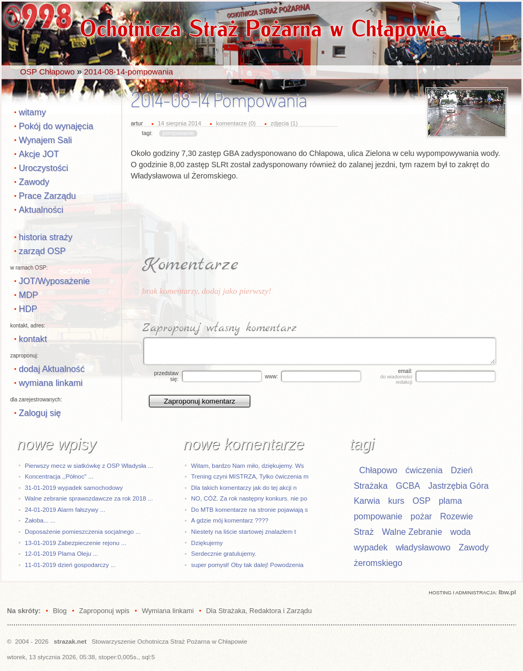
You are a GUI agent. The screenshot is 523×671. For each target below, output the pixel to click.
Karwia (367, 500)
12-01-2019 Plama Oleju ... (61, 553)
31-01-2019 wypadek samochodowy (74, 487)
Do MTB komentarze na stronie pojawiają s (249, 509)
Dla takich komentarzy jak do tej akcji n (244, 487)
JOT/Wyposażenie (54, 281)
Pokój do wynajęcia (56, 126)
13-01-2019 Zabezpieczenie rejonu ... (75, 543)
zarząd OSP (42, 251)
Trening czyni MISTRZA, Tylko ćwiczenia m (250, 476)
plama (450, 500)
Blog (60, 611)
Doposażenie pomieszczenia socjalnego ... (82, 531)
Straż (363, 531)
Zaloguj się (40, 412)
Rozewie (456, 516)
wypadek (370, 547)
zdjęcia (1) (284, 123)
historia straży (45, 237)
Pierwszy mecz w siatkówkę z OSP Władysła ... (89, 466)
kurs (396, 500)
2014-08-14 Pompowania (219, 99)
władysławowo (423, 547)
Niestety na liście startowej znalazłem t (243, 531)
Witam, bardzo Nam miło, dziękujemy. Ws (247, 466)
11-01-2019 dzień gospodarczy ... (70, 565)
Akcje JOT (39, 154)
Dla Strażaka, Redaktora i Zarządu (259, 611)
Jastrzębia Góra (458, 485)
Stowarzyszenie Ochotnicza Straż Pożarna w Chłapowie (169, 641)
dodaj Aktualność (52, 369)
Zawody (34, 182)
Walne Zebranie (412, 531)
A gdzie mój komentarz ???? (229, 520)
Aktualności (41, 209)
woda (460, 531)
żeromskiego (378, 563)
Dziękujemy (207, 543)
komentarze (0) (236, 123)
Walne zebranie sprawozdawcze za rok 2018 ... (89, 498)
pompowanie (178, 133)
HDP (28, 309)
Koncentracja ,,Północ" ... (59, 476)
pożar (421, 516)
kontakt (33, 339)
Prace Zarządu (47, 195)
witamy (32, 112)
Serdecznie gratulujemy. (224, 553)
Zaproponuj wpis (104, 611)
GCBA (407, 485)
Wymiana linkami (168, 611)
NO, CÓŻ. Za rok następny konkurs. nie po (249, 498)
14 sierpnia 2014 (179, 123)
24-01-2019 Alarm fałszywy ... (65, 509)
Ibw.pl (507, 591)
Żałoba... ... (40, 520)
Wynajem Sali (45, 140)
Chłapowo (378, 470)
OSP (422, 500)
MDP (28, 295)
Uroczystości (43, 168)
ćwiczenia (424, 470)
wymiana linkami (51, 382)
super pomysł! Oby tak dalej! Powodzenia (247, 565)
